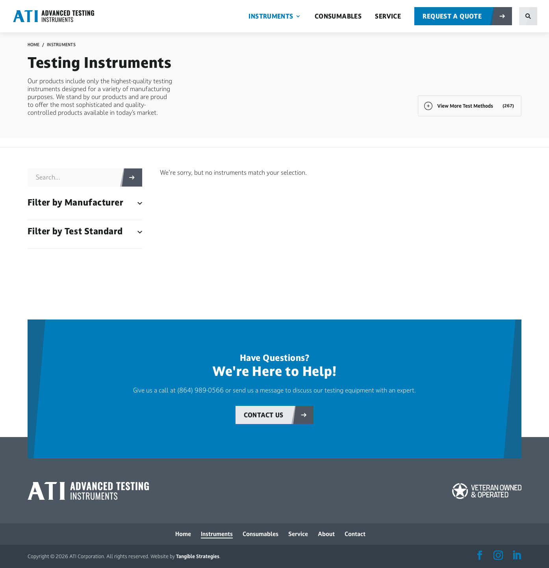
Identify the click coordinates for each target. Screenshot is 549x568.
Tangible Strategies (197, 556)
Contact (355, 534)
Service (388, 16)
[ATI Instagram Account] (498, 556)
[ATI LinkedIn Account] (516, 556)
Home (34, 44)
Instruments (271, 16)
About (326, 534)
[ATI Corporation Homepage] (61, 15)
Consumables (338, 16)
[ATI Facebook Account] (479, 556)
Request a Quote (452, 16)
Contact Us (264, 415)
